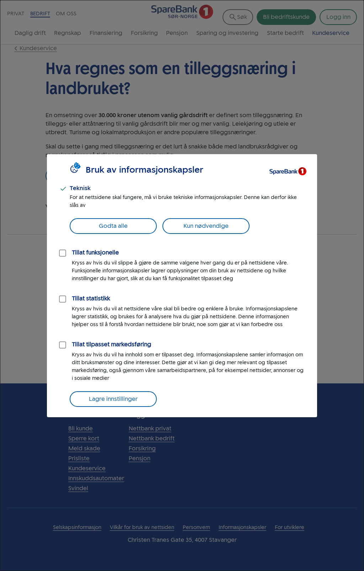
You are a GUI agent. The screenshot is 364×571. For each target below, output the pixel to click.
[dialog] (182, 285)
